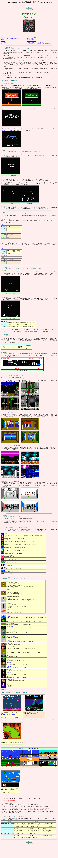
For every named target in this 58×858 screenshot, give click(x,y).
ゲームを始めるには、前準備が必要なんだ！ (10, 38)
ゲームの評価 (30, 38)
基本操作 (3, 41)
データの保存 (3, 42)
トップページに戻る (29, 9)
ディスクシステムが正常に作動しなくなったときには (38, 43)
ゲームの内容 (3, 43)
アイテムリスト (30, 39)
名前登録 (3, 39)
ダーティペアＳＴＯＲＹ (6, 37)
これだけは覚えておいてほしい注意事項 (35, 42)
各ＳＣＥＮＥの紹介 (31, 37)
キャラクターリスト (31, 41)
